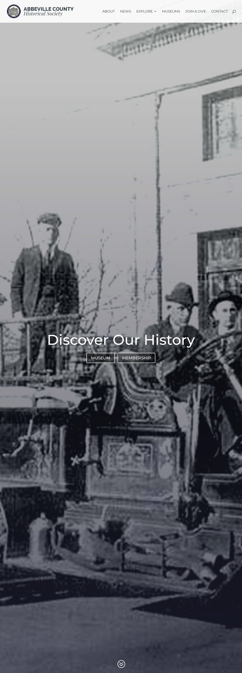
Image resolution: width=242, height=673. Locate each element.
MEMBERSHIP (136, 358)
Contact (219, 11)
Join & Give (195, 11)
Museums (171, 11)
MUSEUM (100, 358)
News (125, 11)
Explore (144, 11)
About (108, 11)
